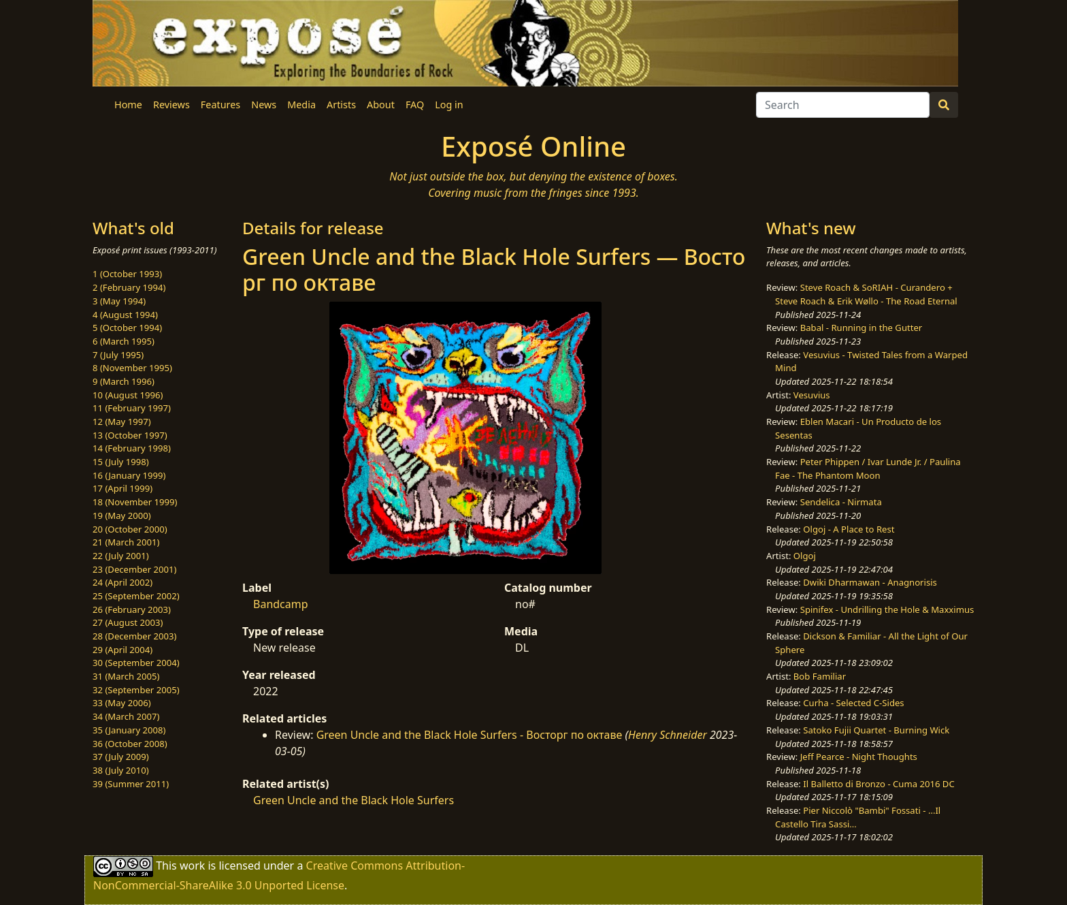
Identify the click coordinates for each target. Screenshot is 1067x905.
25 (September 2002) (136, 596)
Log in (449, 104)
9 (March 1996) (123, 381)
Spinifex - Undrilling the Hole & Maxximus (887, 609)
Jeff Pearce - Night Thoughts (858, 756)
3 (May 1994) (119, 301)
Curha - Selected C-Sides (853, 703)
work (192, 865)
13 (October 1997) (130, 435)
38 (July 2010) (121, 770)
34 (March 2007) (126, 716)
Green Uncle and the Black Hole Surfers (353, 800)
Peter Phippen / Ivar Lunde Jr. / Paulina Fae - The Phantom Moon (868, 468)
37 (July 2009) (121, 756)
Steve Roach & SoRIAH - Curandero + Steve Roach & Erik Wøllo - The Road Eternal (866, 294)
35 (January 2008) (129, 730)
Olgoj (804, 556)
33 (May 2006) (122, 703)
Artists (341, 104)
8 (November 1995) (132, 368)
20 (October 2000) (130, 529)
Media (301, 104)
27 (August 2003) (128, 622)
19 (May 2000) (122, 515)
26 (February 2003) (132, 609)
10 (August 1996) (128, 395)
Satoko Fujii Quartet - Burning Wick (876, 730)
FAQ (415, 104)
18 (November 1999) (135, 502)
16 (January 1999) (129, 475)
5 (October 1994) (127, 327)
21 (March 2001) (126, 542)
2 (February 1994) (129, 287)
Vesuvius (811, 395)
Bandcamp (280, 604)
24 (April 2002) (122, 582)
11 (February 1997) (132, 408)
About (381, 104)
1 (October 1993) (127, 274)
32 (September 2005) (136, 690)
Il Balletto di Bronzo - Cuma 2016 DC (878, 784)
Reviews (171, 104)
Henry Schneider (667, 734)
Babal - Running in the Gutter (861, 327)
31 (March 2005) (126, 676)
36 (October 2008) (130, 743)
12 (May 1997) (122, 421)
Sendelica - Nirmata (841, 502)
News (263, 104)
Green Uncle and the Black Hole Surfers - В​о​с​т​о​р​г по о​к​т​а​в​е (469, 734)
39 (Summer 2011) (131, 784)
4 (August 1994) (125, 314)
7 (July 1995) (118, 355)
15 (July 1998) (121, 462)
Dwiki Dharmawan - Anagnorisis (870, 582)
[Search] (843, 105)
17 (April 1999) (122, 488)
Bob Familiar (819, 676)
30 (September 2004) (136, 662)
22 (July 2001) (121, 556)
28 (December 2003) (134, 636)
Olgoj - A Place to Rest (848, 529)
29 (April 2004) (122, 650)
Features (220, 104)
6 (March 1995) (123, 341)
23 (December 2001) (134, 569)
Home (128, 104)
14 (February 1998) (132, 448)
